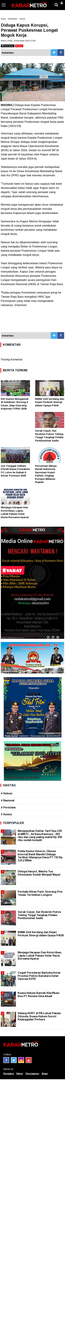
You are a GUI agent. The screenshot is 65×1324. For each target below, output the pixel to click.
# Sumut (6, 814)
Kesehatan (12, 19)
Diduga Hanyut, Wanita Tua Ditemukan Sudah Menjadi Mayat (39, 873)
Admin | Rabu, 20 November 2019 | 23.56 (18, 41)
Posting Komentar (11, 359)
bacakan (7, 46)
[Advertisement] (32, 319)
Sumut (22, 19)
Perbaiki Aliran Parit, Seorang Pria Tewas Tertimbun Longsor (40, 893)
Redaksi (8, 1073)
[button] (61, 1)
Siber (19, 1073)
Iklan (45, 1073)
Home (3, 19)
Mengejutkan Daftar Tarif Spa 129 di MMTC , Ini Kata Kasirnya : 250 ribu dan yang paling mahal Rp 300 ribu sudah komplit (40, 835)
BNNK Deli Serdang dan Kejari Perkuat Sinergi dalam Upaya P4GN (49, 402)
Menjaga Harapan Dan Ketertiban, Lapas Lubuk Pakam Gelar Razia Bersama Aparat (40, 955)
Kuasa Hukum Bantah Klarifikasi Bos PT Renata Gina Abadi (38, 994)
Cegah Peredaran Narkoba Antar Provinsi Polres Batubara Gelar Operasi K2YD (39, 975)
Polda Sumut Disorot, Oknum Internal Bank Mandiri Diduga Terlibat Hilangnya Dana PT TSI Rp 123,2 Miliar (40, 856)
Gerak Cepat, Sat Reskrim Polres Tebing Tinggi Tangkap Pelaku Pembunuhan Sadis (39, 915)
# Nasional (7, 800)
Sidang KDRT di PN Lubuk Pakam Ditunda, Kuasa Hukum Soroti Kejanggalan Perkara (39, 1016)
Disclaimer (32, 1073)
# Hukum (6, 793)
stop (19, 46)
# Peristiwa (8, 807)
